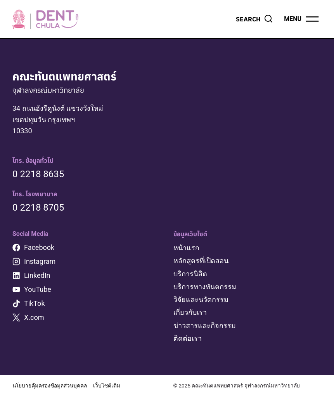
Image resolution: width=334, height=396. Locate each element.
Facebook (39, 247)
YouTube (37, 289)
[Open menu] (302, 19)
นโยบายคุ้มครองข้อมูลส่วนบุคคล (49, 385)
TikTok (34, 303)
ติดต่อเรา (187, 338)
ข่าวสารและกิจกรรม (204, 325)
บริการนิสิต (190, 274)
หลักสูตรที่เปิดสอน (200, 260)
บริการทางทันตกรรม (204, 287)
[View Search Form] (254, 19)
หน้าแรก (186, 248)
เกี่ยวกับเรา (190, 312)
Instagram (39, 261)
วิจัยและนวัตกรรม (200, 299)
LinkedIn (37, 275)
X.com (34, 317)
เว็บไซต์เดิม (106, 385)
